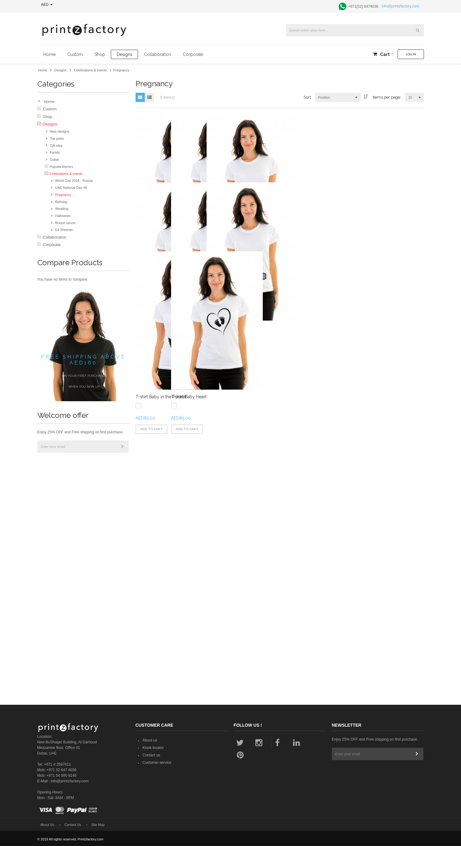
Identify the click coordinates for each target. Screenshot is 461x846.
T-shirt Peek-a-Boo (350, 449)
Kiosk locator (153, 748)
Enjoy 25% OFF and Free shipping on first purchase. (80, 432)
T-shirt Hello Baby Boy (158, 449)
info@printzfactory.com (400, 6)
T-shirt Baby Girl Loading (160, 258)
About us (150, 741)
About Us (47, 825)
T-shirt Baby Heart (251, 640)
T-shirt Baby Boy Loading (258, 258)
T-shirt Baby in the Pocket (161, 640)
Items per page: (387, 97)
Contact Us (73, 825)
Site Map (98, 825)
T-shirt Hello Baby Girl (255, 449)
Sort (307, 97)
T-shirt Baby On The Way (357, 258)
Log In (411, 54)
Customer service (157, 763)
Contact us (151, 756)
